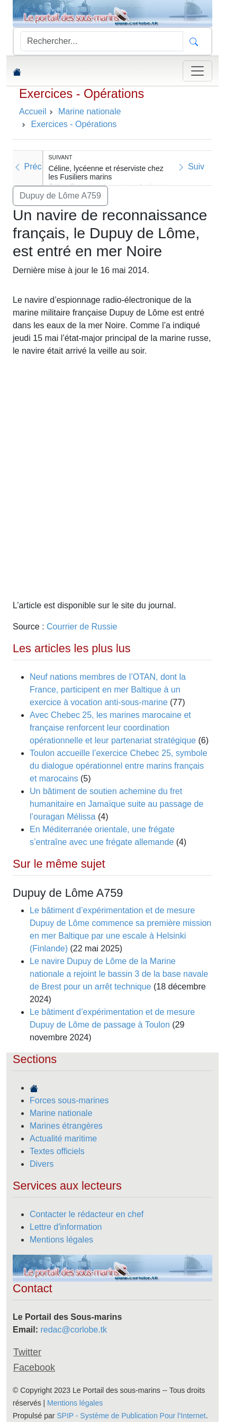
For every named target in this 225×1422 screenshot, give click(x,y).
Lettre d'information (66, 1226)
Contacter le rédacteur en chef (86, 1214)
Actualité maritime (63, 1138)
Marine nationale (61, 1113)
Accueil (33, 111)
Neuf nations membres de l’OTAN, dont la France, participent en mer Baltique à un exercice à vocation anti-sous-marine (108, 689)
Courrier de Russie (82, 626)
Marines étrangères (66, 1125)
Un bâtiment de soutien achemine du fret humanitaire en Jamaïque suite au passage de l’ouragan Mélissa (116, 804)
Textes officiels (57, 1151)
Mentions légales (61, 1239)
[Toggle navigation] (197, 71)
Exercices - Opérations (81, 94)
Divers (41, 1163)
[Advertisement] (112, 478)
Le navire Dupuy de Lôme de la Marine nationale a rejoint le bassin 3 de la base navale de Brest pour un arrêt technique (119, 974)
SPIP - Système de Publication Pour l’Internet (131, 1415)
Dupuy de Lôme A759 (60, 195)
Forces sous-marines (69, 1100)
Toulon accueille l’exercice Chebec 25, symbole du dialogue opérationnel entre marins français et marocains (118, 766)
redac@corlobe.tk (73, 1329)
